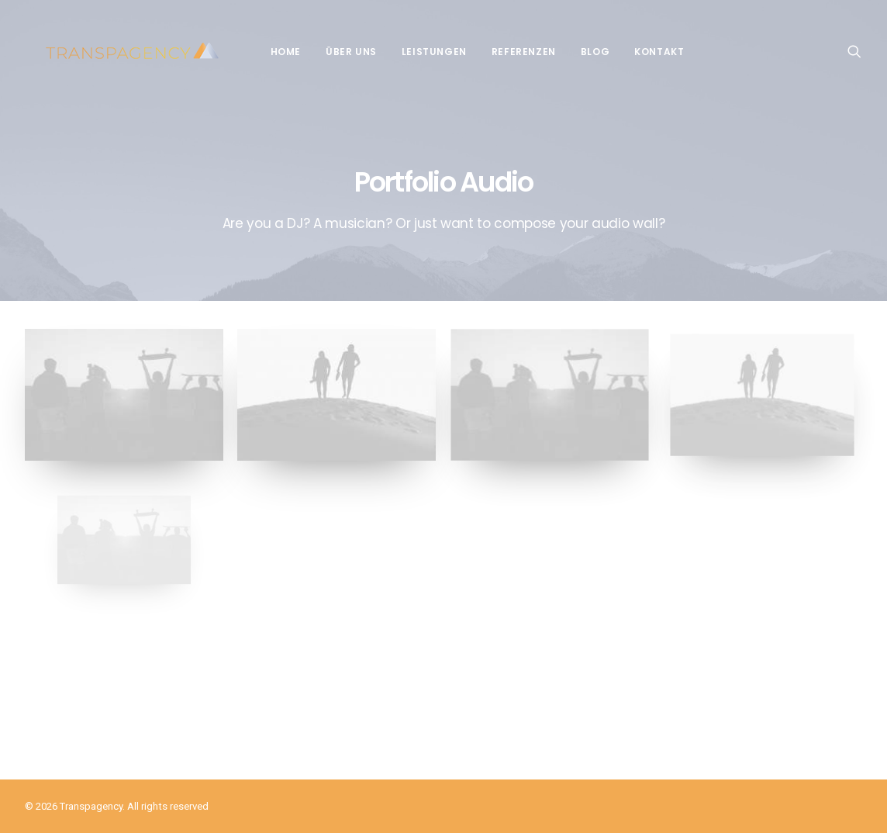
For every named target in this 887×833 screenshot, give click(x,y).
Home (276, 51)
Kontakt (649, 51)
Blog (585, 51)
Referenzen (513, 51)
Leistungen (424, 51)
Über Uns (341, 51)
